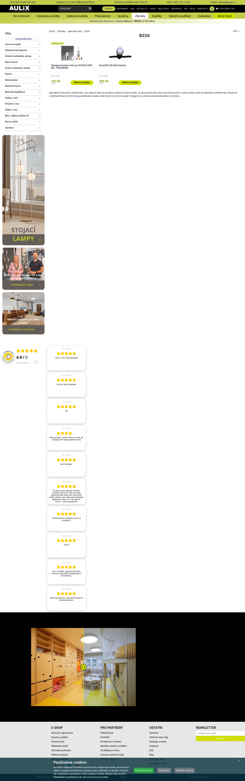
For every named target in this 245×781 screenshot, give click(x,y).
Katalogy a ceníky (157, 741)
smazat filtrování (23, 39)
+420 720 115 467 (182, 2)
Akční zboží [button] (225, 16)
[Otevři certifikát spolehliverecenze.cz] (27, 351)
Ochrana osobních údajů (112, 754)
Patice (8, 74)
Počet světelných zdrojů (17, 68)
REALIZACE (163, 9)
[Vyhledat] (90, 8)
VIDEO (153, 9)
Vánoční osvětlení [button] (180, 16)
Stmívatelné (11, 80)
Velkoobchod (106, 733)
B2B (133, 9)
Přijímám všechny (143, 770)
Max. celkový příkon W (17, 115)
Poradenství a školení (110, 741)
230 (22, 363)
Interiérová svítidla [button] (48, 16)
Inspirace (153, 746)
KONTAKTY (203, 9)
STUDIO (109, 9)
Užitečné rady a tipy (158, 737)
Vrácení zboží (57, 741)
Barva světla (11, 121)
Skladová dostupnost (16, 50)
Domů (52, 31)
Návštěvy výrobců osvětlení (113, 746)
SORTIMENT (122, 9)
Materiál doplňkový (15, 92)
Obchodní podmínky (61, 750)
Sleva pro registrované (62, 733)
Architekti (105, 737)
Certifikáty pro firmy (109, 750)
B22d (87, 31)
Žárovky (61, 31)
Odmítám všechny (184, 770)
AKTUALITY (142, 9)
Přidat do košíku (82, 82)
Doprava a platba (59, 737)
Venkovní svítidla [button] (77, 16)
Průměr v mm (12, 103)
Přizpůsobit (164, 770)
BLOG (192, 9)
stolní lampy (74, 96)
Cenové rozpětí (13, 44)
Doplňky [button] (157, 16)
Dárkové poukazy (59, 754)
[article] (66, 357)
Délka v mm (11, 109)
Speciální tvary (75, 31)
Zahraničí (153, 733)
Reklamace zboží (59, 746)
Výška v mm (11, 97)
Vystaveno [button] (204, 16)
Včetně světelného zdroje (18, 56)
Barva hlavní (11, 62)
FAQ (186, 9)
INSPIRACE (176, 9)
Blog (151, 754)
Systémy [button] (123, 16)
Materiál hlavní (13, 86)
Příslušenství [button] (103, 16)
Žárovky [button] (140, 16)
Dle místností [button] (21, 16)
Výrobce (9, 127)
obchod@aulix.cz (226, 2)
